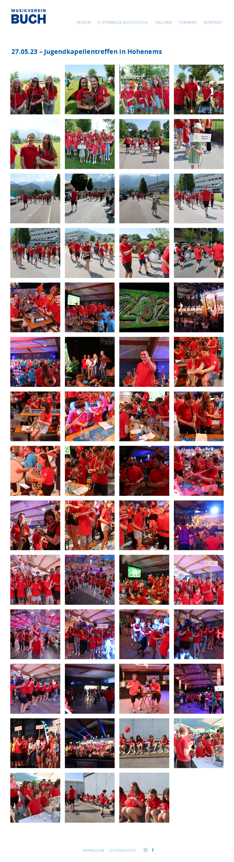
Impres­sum (93, 850)
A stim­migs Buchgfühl (123, 22)
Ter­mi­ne (188, 22)
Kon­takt (213, 22)
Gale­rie (163, 22)
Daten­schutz (123, 850)
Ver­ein (83, 22)
